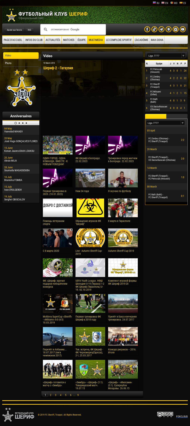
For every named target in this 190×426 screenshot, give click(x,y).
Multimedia (96, 40)
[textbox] (164, 55)
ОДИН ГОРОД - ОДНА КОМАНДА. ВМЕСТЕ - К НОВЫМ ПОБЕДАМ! (55, 161)
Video (8, 55)
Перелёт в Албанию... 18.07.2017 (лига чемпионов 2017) (55, 352)
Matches (68, 40)
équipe (82, 40)
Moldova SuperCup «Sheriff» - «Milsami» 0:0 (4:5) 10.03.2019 (57, 319)
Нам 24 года (82, 191)
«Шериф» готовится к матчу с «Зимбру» (54, 384)
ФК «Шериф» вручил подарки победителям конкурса (55, 283)
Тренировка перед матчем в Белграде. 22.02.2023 (122, 160)
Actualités (53, 40)
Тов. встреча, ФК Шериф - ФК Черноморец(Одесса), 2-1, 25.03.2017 (89, 352)
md (174, 2)
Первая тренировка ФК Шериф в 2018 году (88, 318)
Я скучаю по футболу (119, 191)
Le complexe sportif (119, 40)
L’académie (141, 40)
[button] (183, 55)
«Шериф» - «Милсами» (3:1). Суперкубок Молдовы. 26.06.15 (120, 385)
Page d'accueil (13, 40)
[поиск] (72, 29)
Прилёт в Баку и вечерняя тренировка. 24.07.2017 (122, 318)
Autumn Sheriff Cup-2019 (121, 250)
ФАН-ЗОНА (157, 40)
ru (156, 2)
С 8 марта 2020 (51, 250)
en (164, 2)
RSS (29, 30)
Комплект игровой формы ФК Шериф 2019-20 (122, 282)
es (182, 2)
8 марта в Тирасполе (119, 220)
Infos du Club (34, 40)
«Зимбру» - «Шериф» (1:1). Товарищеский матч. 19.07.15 (89, 385)
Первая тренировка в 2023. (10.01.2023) (54, 193)
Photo (8, 63)
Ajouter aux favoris (14, 30)
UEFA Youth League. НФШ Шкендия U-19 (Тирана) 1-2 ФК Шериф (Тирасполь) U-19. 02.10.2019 (90, 285)
